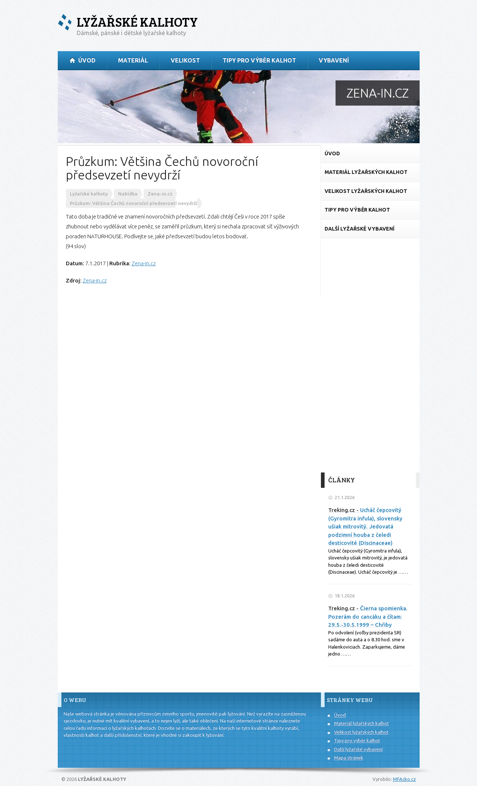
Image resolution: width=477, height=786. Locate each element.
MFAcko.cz (404, 779)
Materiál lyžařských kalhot (361, 723)
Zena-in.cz (144, 263)
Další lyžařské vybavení (358, 749)
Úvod (340, 714)
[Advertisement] (370, 355)
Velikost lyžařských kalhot (361, 731)
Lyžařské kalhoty (137, 21)
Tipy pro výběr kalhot (357, 740)
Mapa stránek (348, 757)
